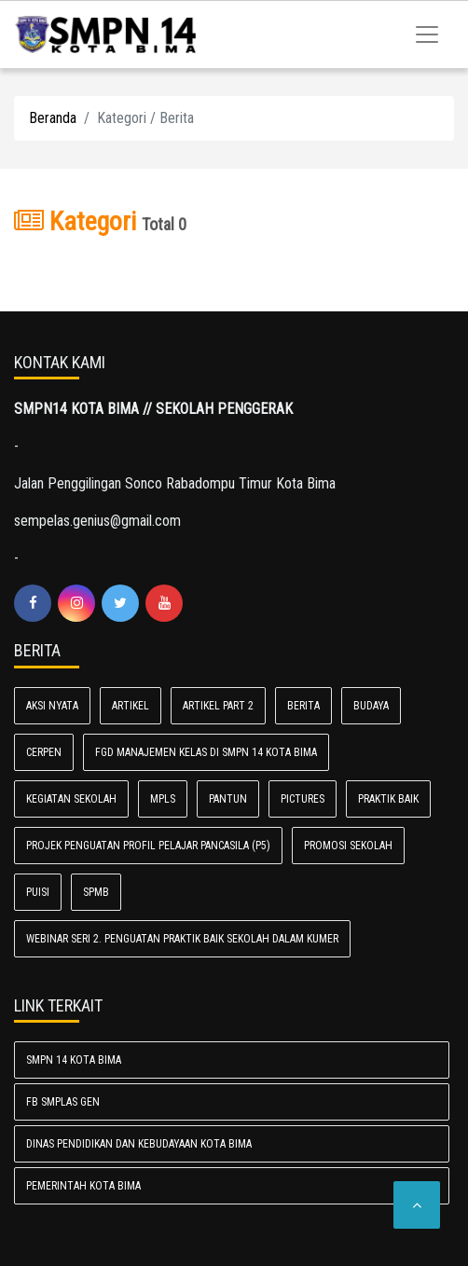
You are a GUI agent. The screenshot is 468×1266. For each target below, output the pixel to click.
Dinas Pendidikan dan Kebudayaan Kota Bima (139, 1143)
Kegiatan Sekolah (71, 798)
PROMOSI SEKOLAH (348, 845)
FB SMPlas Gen (63, 1101)
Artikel (130, 705)
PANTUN (228, 798)
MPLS (162, 798)
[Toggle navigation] (427, 34)
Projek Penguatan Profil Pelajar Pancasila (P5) (148, 845)
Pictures (302, 798)
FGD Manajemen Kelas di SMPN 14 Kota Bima (206, 752)
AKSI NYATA (52, 705)
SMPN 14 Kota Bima (73, 1059)
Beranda (52, 118)
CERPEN (44, 752)
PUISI (37, 892)
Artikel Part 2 (218, 705)
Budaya (371, 705)
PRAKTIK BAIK (388, 798)
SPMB (96, 892)
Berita (303, 705)
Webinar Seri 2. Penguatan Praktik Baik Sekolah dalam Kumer (182, 938)
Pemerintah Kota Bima (83, 1185)
